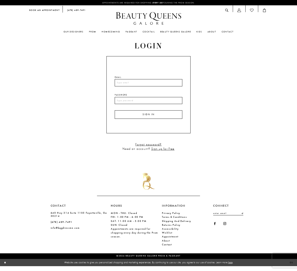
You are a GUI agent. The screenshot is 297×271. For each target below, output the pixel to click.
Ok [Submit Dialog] (291, 267)
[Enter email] (228, 218)
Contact (167, 249)
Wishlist (167, 237)
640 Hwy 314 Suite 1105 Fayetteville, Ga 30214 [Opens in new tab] (79, 219)
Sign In (149, 118)
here (230, 267)
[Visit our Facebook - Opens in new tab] (215, 229)
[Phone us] (75, 11)
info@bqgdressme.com (65, 232)
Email (118, 77)
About (166, 245)
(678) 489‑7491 (61, 226)
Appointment (170, 241)
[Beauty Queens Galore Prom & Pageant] (148, 19)
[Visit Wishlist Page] (251, 11)
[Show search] (227, 10)
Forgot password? (148, 149)
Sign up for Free (163, 154)
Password (121, 96)
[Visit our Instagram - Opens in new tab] (227, 229)
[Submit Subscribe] (242, 218)
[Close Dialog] (5, 267)
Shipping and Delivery (176, 225)
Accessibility (170, 233)
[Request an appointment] (44, 11)
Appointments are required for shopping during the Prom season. (148, 2)
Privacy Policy (171, 217)
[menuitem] (44, 11)
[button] (239, 11)
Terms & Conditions (174, 221)
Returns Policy (171, 229)
